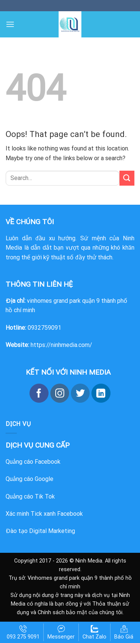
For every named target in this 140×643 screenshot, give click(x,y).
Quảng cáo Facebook (33, 461)
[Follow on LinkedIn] (100, 393)
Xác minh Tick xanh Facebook (44, 513)
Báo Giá (123, 632)
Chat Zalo (94, 632)
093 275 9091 (23, 632)
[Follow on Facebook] (38, 393)
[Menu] (10, 24)
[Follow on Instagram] (59, 393)
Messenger (61, 632)
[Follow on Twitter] (80, 393)
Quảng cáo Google (29, 478)
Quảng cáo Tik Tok (30, 496)
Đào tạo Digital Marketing (40, 530)
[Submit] (126, 178)
